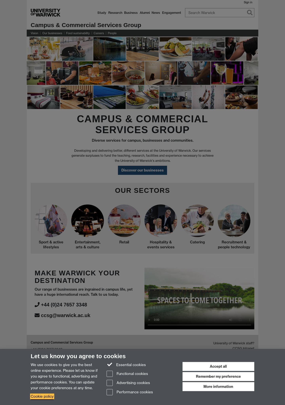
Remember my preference (218, 376)
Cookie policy (42, 396)
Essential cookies (126, 364)
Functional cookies (127, 374)
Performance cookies (129, 392)
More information (218, 386)
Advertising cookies (128, 383)
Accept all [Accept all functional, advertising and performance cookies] (218, 366)
